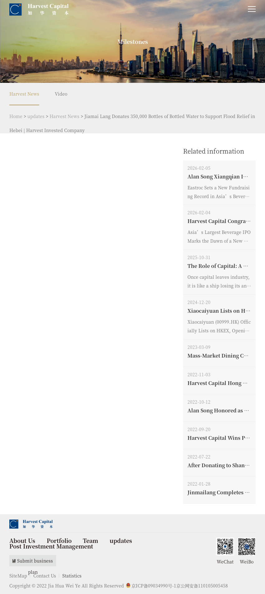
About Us (22, 540)
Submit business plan (32, 562)
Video (61, 94)
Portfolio (59, 540)
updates (36, 116)
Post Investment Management (51, 546)
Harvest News (24, 94)
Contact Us (44, 576)
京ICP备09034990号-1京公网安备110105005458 (177, 585)
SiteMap (18, 576)
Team (90, 540)
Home (15, 116)
